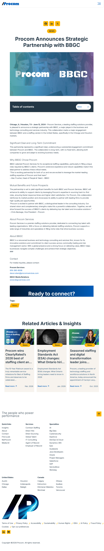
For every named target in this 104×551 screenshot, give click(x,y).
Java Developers (56, 452)
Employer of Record (34, 446)
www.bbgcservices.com (20, 280)
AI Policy (84, 523)
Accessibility (36, 523)
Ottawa (59, 481)
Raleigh (23, 487)
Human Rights (64, 523)
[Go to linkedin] (4, 532)
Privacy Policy (22, 523)
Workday (53, 470)
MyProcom (6, 440)
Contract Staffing (33, 428)
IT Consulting (31, 440)
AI (50, 428)
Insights (5, 428)
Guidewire (53, 449)
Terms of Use (7, 523)
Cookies (5, 527)
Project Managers (56, 458)
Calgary (41, 481)
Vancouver (60, 490)
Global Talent (31, 437)
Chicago (5, 484)
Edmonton (42, 484)
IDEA (75, 523)
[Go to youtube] (8, 532)
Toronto (59, 487)
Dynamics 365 (55, 443)
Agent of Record (32, 443)
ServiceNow (54, 467)
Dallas (4, 487)
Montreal (41, 490)
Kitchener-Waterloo (46, 487)
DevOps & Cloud (56, 440)
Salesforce (53, 461)
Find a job (6, 437)
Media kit (5, 443)
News (51, 31)
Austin (4, 481)
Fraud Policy (96, 523)
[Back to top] (98, 413)
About (4, 431)
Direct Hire (30, 431)
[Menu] (99, 3)
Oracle (52, 455)
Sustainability (49, 523)
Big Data (52, 431)
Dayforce (53, 437)
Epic (51, 446)
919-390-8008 (16, 270)
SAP (51, 464)
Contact (5, 434)
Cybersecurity (55, 434)
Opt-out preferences (20, 527)
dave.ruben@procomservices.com (24, 273)
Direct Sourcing (32, 434)
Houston (24, 481)
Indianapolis (25, 484)
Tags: (12, 300)
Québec (59, 484)
